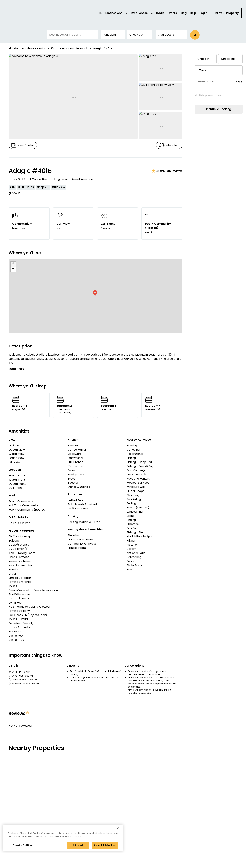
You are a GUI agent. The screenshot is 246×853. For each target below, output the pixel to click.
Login (203, 13)
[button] (195, 35)
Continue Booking (218, 109)
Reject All (77, 845)
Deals (160, 13)
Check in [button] (110, 35)
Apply (239, 81)
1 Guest (202, 70)
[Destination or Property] (72, 34)
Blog (183, 13)
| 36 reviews (174, 171)
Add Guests (166, 35)
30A (53, 48)
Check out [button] (136, 35)
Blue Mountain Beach (74, 48)
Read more (16, 369)
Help (193, 13)
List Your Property (226, 13)
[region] (63, 838)
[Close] (117, 828)
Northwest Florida (34, 48)
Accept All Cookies (105, 845)
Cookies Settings (23, 845)
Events (172, 13)
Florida (13, 48)
